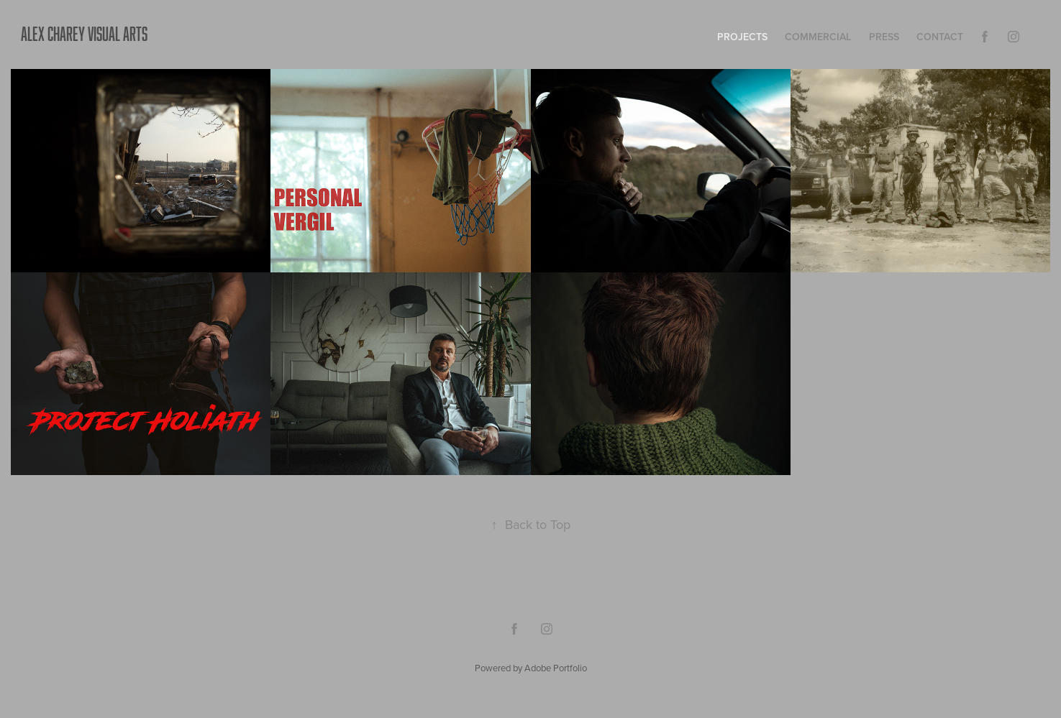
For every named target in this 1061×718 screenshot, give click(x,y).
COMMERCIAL (818, 36)
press (884, 36)
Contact (939, 36)
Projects (742, 36)
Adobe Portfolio (555, 667)
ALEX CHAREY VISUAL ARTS (84, 33)
